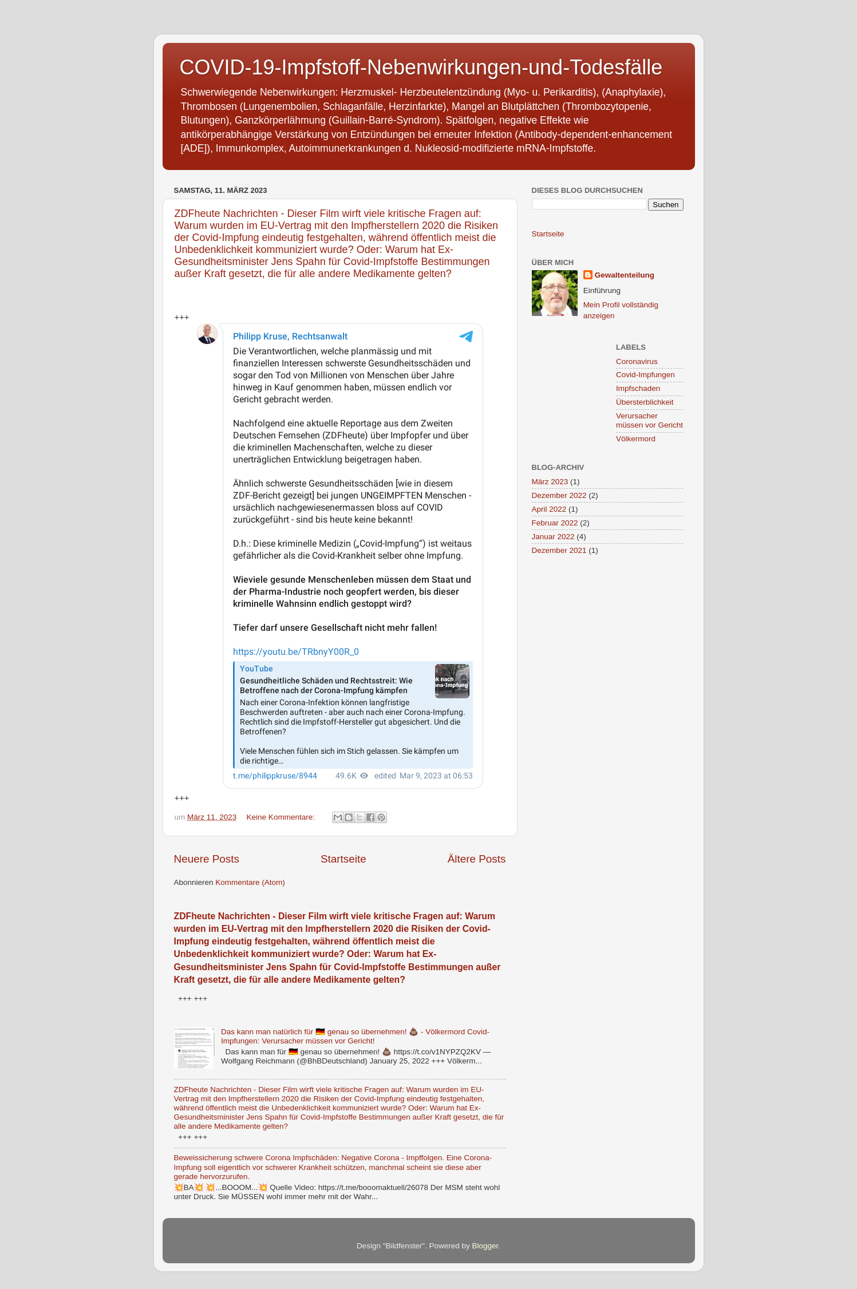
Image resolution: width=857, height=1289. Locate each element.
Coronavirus (637, 361)
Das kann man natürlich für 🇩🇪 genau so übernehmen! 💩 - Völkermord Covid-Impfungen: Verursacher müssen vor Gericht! (355, 1036)
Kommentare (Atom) (250, 882)
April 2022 (549, 509)
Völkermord (635, 438)
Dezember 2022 (559, 495)
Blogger (485, 1245)
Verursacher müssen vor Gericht (649, 420)
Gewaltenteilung (624, 275)
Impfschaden (638, 388)
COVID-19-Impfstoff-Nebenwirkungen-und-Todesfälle (421, 67)
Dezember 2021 (559, 550)
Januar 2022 (553, 536)
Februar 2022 (555, 523)
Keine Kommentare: (282, 817)
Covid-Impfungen (645, 374)
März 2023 (550, 481)
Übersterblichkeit (645, 402)
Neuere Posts (206, 859)
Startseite (343, 859)
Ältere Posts (477, 859)
